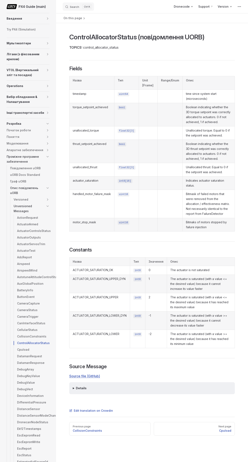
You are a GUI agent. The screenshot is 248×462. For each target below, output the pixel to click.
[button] (47, 18)
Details (81, 388)
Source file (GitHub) (84, 376)
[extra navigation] (239, 6)
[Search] (78, 6)
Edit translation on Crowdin (91, 410)
